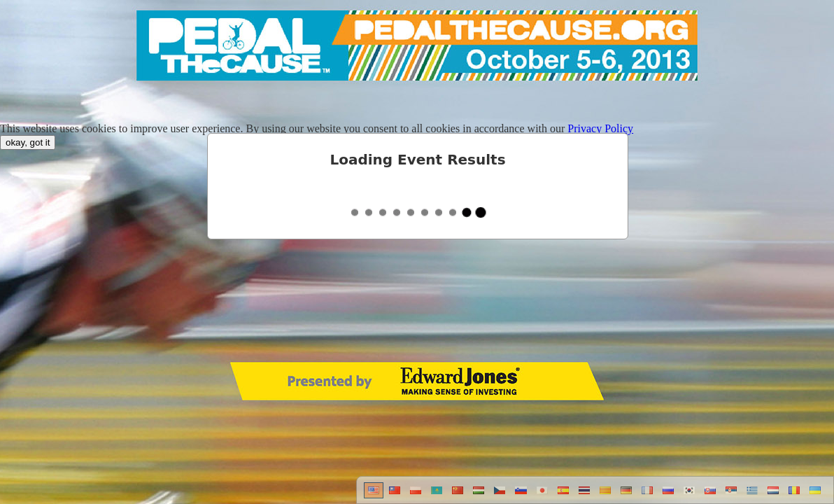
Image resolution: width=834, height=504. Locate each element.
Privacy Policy (600, 128)
